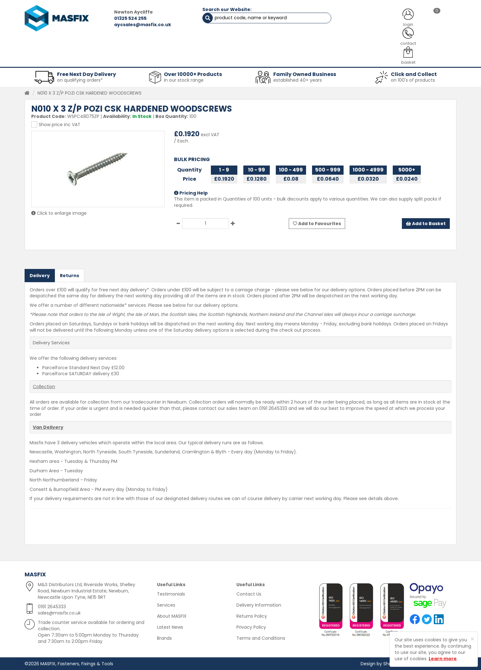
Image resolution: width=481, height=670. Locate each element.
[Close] (472, 639)
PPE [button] (318, 60)
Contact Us (248, 594)
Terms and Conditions (260, 638)
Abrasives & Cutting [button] (178, 60)
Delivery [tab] (40, 275)
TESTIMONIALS (423, 44)
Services (166, 605)
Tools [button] (285, 60)
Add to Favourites (317, 223)
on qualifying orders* (80, 80)
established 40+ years (297, 80)
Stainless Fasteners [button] (423, 60)
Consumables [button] (239, 60)
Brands (164, 638)
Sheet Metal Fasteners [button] (107, 60)
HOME (49, 44)
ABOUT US (174, 44)
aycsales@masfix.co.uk (141, 24)
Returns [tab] (69, 275)
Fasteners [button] (47, 60)
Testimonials (171, 594)
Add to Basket (426, 223)
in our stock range (184, 80)
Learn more (443, 658)
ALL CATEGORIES (109, 44)
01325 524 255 (129, 18)
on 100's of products (413, 80)
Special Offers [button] (362, 60)
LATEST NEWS (292, 44)
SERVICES (231, 44)
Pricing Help (191, 193)
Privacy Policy (251, 627)
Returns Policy (251, 616)
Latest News (170, 627)
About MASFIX (172, 616)
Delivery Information (258, 605)
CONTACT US (357, 44)
